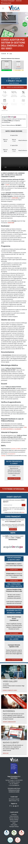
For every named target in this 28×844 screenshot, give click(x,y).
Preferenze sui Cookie (14, 790)
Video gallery (14, 825)
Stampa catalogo (14, 819)
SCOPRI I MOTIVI (14, 569)
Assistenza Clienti (6, 3)
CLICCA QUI (19, 0)
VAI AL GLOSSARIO (14, 633)
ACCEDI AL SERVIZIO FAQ (14, 478)
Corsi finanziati (14, 821)
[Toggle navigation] (3, 8)
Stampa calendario (14, 818)
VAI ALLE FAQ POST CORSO (14, 606)
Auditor (7, 184)
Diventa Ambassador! (9, 722)
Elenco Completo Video (10, 690)
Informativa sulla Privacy (14, 788)
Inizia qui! (5, 753)
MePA (14, 823)
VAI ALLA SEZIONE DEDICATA (14, 659)
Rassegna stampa (14, 826)
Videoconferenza (14, 816)
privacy (22, 512)
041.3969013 (15, 783)
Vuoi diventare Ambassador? (8, 0)
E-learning (14, 814)
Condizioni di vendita (14, 791)
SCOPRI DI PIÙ (13, 529)
